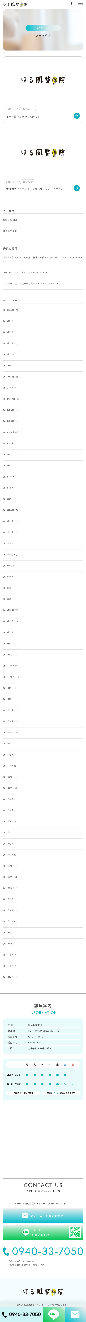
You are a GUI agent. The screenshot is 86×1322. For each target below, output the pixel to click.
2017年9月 (8, 899)
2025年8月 (8, 365)
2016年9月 (8, 954)
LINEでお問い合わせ (56, 1232)
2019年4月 (8, 732)
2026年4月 (8, 309)
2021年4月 (8, 543)
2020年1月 (8, 643)
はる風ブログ (10, 230)
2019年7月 (8, 710)
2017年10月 (9, 888)
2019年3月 (8, 743)
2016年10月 (9, 943)
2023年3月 (8, 521)
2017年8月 (8, 910)
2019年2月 (8, 754)
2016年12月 (9, 932)
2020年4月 (8, 610)
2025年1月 (8, 387)
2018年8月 (8, 799)
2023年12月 (9, 454)
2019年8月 (8, 699)
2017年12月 (9, 865)
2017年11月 (9, 876)
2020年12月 (9, 565)
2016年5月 (8, 965)
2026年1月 (8, 343)
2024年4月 (8, 432)
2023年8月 (8, 487)
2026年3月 (8, 321)
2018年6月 (8, 810)
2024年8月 (8, 410)
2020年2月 (8, 632)
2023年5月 (8, 498)
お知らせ (7, 219)
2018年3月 (8, 832)
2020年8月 (8, 576)
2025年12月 (9, 354)
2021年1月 (8, 554)
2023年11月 (9, 465)
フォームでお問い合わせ (47, 1216)
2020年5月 (8, 598)
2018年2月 (8, 843)
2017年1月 (8, 921)
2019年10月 (9, 676)
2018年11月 (9, 787)
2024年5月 (8, 421)
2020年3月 (8, 621)
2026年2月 (8, 332)
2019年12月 (9, 654)
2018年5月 (8, 821)
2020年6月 (8, 587)
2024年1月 (8, 443)
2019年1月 (8, 765)
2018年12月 (9, 776)
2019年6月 (8, 721)
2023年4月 (8, 509)
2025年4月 (8, 376)
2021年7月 (8, 532)
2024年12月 (9, 398)
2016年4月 (8, 977)
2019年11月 (9, 665)
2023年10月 (9, 476)
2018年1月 (8, 854)
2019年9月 (8, 688)
